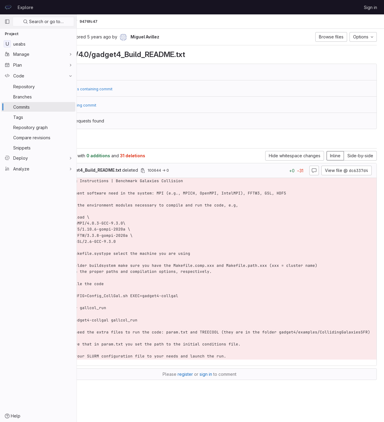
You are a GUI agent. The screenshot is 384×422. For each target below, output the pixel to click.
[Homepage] (8, 7)
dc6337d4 (122, 72)
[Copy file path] (204, 170)
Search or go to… (43, 21)
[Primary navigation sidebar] (7, 21)
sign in (236, 386)
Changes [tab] (101, 140)
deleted (148, 170)
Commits (127, 21)
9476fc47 (150, 21)
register (216, 386)
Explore (25, 7)
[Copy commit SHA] (124, 37)
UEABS (90, 21)
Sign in (370, 7)
